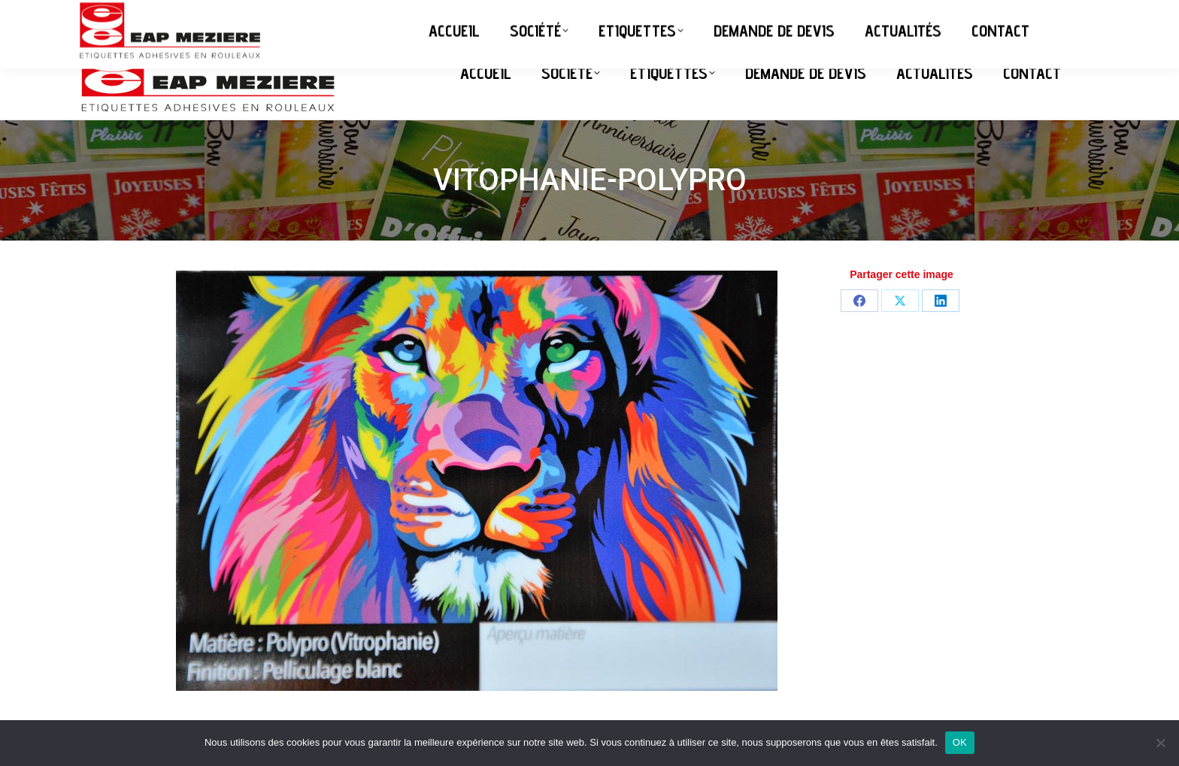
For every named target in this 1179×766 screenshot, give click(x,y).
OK (960, 742)
